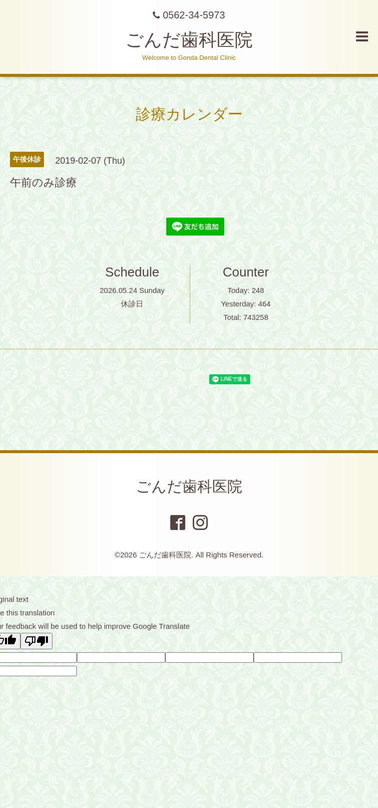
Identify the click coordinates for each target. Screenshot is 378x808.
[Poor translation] (36, 641)
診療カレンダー (189, 114)
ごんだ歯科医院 (189, 39)
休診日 (132, 303)
